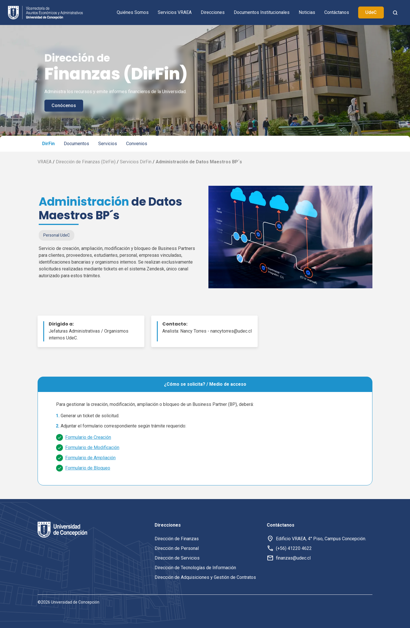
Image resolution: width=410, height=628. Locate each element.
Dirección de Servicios (177, 558)
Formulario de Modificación (92, 447)
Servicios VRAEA (175, 12)
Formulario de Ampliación (90, 457)
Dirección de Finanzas (177, 538)
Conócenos (64, 105)
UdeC (371, 12)
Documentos (76, 143)
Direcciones (213, 12)
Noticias (307, 12)
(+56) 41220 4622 (294, 548)
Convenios (136, 143)
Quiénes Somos (133, 12)
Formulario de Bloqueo (87, 468)
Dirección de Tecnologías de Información (195, 567)
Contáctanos (336, 12)
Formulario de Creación (88, 437)
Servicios (107, 143)
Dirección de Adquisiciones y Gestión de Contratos (205, 577)
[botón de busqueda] (395, 12)
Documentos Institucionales (262, 12)
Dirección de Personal (177, 548)
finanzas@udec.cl (293, 558)
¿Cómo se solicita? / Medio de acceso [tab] (205, 384)
